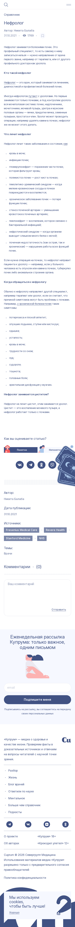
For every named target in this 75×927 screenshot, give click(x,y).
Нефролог (9, 82)
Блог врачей (16, 783)
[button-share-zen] (47, 824)
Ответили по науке (21, 789)
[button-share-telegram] (31, 465)
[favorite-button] (43, 36)
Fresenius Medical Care (21, 530)
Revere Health (55, 530)
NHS (42, 538)
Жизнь (12, 776)
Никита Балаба (24, 30)
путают (33, 96)
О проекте (11, 836)
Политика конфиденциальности (25, 877)
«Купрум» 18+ (47, 836)
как (65, 143)
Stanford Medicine (18, 538)
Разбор (13, 769)
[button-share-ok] (42, 465)
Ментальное (16, 796)
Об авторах (11, 843)
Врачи (8, 553)
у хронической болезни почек (34, 303)
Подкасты (15, 810)
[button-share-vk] (20, 465)
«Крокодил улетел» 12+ (53, 843)
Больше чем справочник (24, 803)
